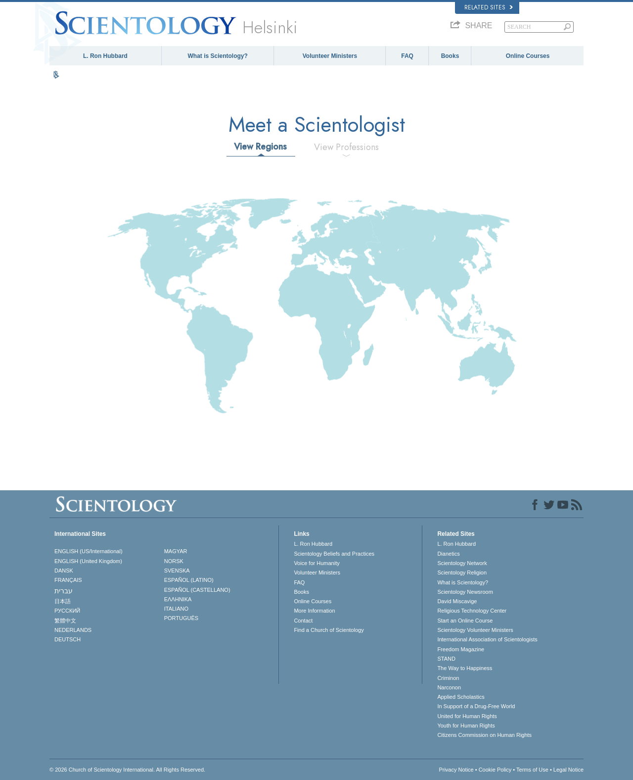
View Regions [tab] (260, 146)
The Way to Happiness (464, 668)
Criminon (448, 678)
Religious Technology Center (471, 611)
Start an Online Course (465, 621)
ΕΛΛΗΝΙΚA (178, 599)
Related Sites (488, 7)
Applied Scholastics (460, 697)
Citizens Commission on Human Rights (484, 735)
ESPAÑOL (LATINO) (189, 580)
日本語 (62, 601)
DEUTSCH (67, 639)
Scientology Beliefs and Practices (334, 554)
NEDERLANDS (72, 630)
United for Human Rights (467, 716)
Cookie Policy (495, 770)
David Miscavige (457, 601)
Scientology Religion (462, 572)
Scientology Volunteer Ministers (475, 630)
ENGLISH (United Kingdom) (88, 561)
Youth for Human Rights (466, 725)
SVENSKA (177, 570)
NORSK (173, 561)
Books (450, 55)
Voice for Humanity (316, 563)
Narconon (449, 687)
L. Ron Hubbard (105, 55)
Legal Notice (568, 770)
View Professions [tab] (346, 147)
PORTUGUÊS (181, 618)
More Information (314, 611)
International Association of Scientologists (487, 639)
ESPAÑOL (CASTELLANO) (197, 590)
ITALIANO (176, 609)
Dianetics (448, 554)
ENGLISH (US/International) (88, 551)
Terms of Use (532, 770)
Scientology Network (462, 563)
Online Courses (528, 55)
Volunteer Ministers (330, 55)
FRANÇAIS (68, 580)
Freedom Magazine (460, 649)
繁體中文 (65, 621)
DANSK (63, 570)
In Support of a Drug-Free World (476, 706)
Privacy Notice (456, 770)
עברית (63, 591)
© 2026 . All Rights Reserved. (127, 770)
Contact (303, 621)
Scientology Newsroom (465, 592)
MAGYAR (175, 551)
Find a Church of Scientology (328, 630)
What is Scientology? (218, 55)
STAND (446, 659)
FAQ (407, 55)
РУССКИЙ (67, 611)
